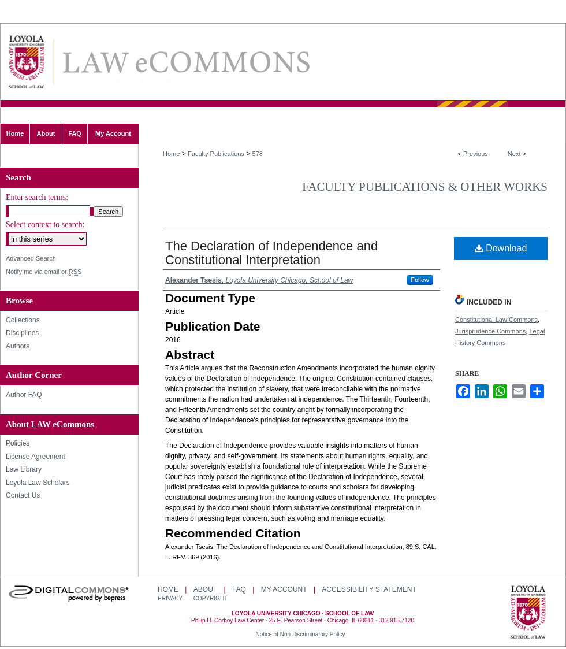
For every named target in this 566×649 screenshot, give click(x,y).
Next (514, 153)
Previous (475, 153)
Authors (17, 346)
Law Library (24, 469)
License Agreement (35, 457)
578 (257, 153)
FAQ (239, 589)
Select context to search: (45, 224)
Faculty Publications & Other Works (425, 187)
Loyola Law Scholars (38, 483)
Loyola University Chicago (528, 613)
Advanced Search (31, 258)
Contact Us (23, 495)
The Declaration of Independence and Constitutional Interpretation (271, 253)
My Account (284, 589)
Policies (17, 443)
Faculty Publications (216, 153)
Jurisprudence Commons (490, 331)
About (205, 589)
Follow (420, 279)
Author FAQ (24, 395)
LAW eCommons (185, 62)
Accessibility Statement (369, 589)
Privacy (171, 598)
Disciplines (22, 333)
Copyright (210, 598)
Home (171, 153)
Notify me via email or (43, 272)
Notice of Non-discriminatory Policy (300, 634)
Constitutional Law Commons (496, 319)
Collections (23, 320)
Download (501, 248)
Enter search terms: (37, 197)
